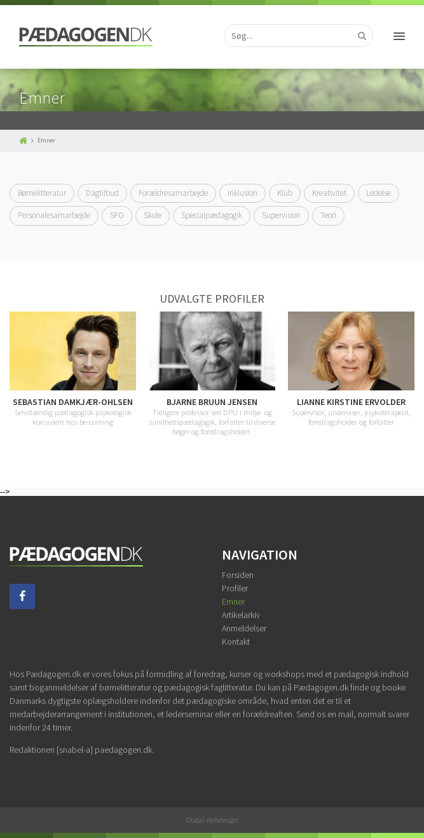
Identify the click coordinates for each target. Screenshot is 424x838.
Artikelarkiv (241, 615)
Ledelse (378, 193)
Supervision (281, 215)
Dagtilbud (102, 193)
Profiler (235, 588)
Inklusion (242, 193)
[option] (212, 374)
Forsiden (238, 574)
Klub (284, 193)
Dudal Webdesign (212, 820)
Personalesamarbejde (54, 215)
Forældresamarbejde (173, 193)
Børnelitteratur (42, 193)
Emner (233, 601)
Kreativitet (329, 193)
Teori (328, 215)
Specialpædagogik (211, 215)
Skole (152, 215)
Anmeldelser (244, 628)
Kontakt (236, 641)
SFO (117, 215)
